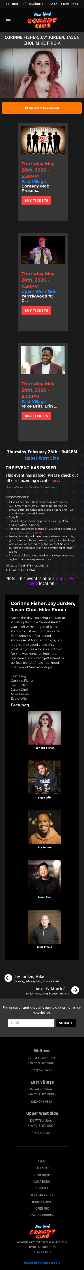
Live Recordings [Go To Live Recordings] (42, 1215)
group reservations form (25, 532)
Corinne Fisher (44, 748)
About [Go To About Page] (42, 1161)
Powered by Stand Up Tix (42, 1263)
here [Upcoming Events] (54, 480)
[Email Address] (31, 1023)
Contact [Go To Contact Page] (42, 1188)
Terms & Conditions (42, 1247)
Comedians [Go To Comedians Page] (42, 1175)
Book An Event (42, 1195)
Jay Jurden (45, 847)
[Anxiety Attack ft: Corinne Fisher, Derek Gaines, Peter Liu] (51, 991)
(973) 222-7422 (41, 1133)
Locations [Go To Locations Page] (42, 1182)
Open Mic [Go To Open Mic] (42, 1208)
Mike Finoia (44, 947)
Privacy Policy (42, 1252)
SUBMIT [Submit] (66, 1023)
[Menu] (8, 19)
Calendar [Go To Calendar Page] (42, 1168)
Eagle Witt (44, 797)
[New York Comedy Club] (42, 20)
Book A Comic (42, 1202)
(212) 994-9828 (41, 1102)
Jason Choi (45, 897)
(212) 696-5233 (66, 4)
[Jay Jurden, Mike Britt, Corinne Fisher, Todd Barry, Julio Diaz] (31, 979)
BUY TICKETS (36, 200)
